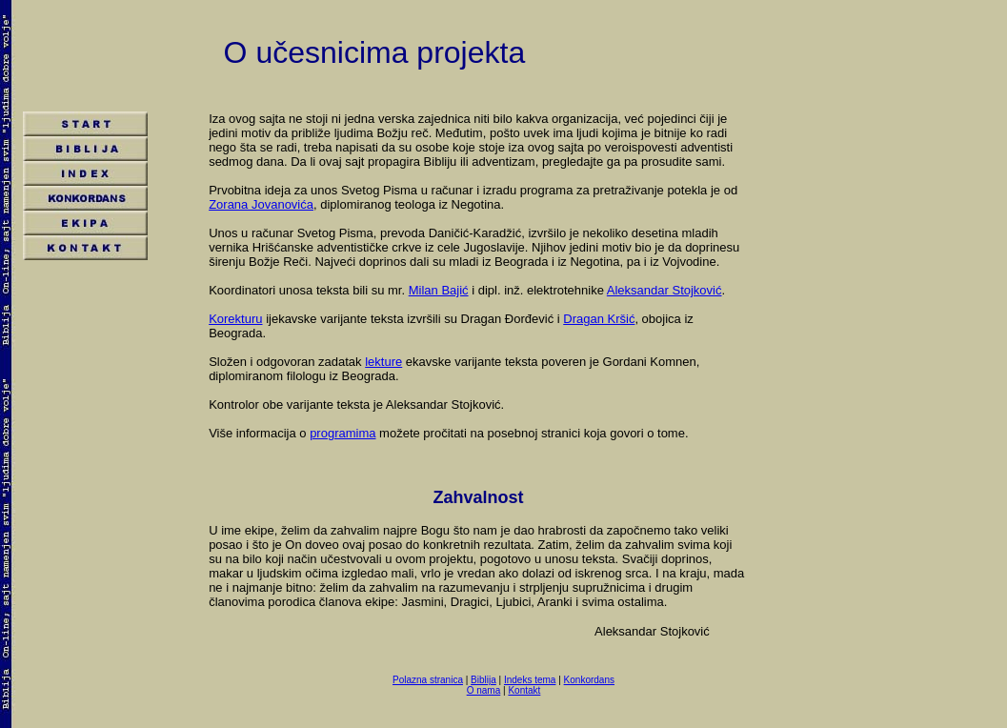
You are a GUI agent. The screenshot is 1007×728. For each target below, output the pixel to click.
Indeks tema (529, 680)
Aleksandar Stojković (664, 290)
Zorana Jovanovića (261, 204)
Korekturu (235, 319)
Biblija (483, 680)
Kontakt (524, 690)
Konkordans (589, 680)
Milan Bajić (439, 290)
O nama (484, 690)
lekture (383, 361)
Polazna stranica (428, 680)
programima (342, 433)
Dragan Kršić (598, 319)
